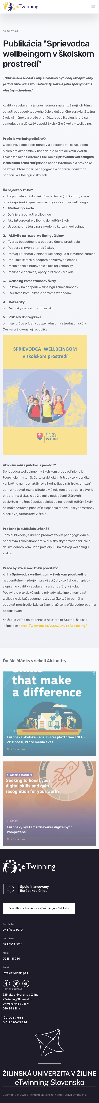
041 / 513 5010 (12, 944)
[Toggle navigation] (90, 6)
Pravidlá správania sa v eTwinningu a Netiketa (38, 908)
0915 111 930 (11, 958)
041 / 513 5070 (13, 929)
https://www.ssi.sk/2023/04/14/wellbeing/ (53, 626)
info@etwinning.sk (15, 973)
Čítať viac (16, 752)
